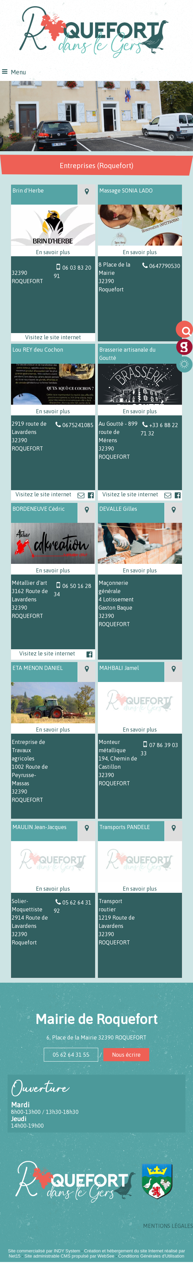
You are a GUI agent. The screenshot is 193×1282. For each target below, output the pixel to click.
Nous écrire (126, 1055)
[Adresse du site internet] (53, 337)
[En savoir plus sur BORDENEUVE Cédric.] (53, 570)
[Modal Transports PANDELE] (140, 880)
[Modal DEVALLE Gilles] (140, 562)
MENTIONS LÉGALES (168, 1226)
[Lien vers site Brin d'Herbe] (53, 243)
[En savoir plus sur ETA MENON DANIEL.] (53, 729)
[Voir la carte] (86, 195)
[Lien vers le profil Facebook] (90, 495)
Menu (18, 72)
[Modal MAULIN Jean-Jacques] (53, 880)
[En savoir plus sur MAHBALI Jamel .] (140, 729)
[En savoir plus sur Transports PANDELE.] (140, 889)
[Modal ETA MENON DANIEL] (53, 721)
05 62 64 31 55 (71, 1055)
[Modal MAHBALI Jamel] (140, 721)
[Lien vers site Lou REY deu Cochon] (53, 403)
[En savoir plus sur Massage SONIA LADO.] (140, 252)
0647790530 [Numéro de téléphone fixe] (164, 266)
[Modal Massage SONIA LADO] (140, 243)
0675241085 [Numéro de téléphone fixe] (77, 425)
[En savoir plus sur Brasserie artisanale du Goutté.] (140, 411)
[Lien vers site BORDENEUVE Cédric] (53, 562)
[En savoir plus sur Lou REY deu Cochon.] (53, 411)
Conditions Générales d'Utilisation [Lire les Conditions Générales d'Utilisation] (151, 1256)
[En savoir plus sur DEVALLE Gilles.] (140, 570)
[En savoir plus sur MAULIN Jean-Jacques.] (53, 889)
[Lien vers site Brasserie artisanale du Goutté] (140, 403)
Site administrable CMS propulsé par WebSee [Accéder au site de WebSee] (69, 1256)
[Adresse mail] (81, 495)
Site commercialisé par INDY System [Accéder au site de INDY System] (44, 1250)
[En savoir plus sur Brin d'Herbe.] (53, 252)
